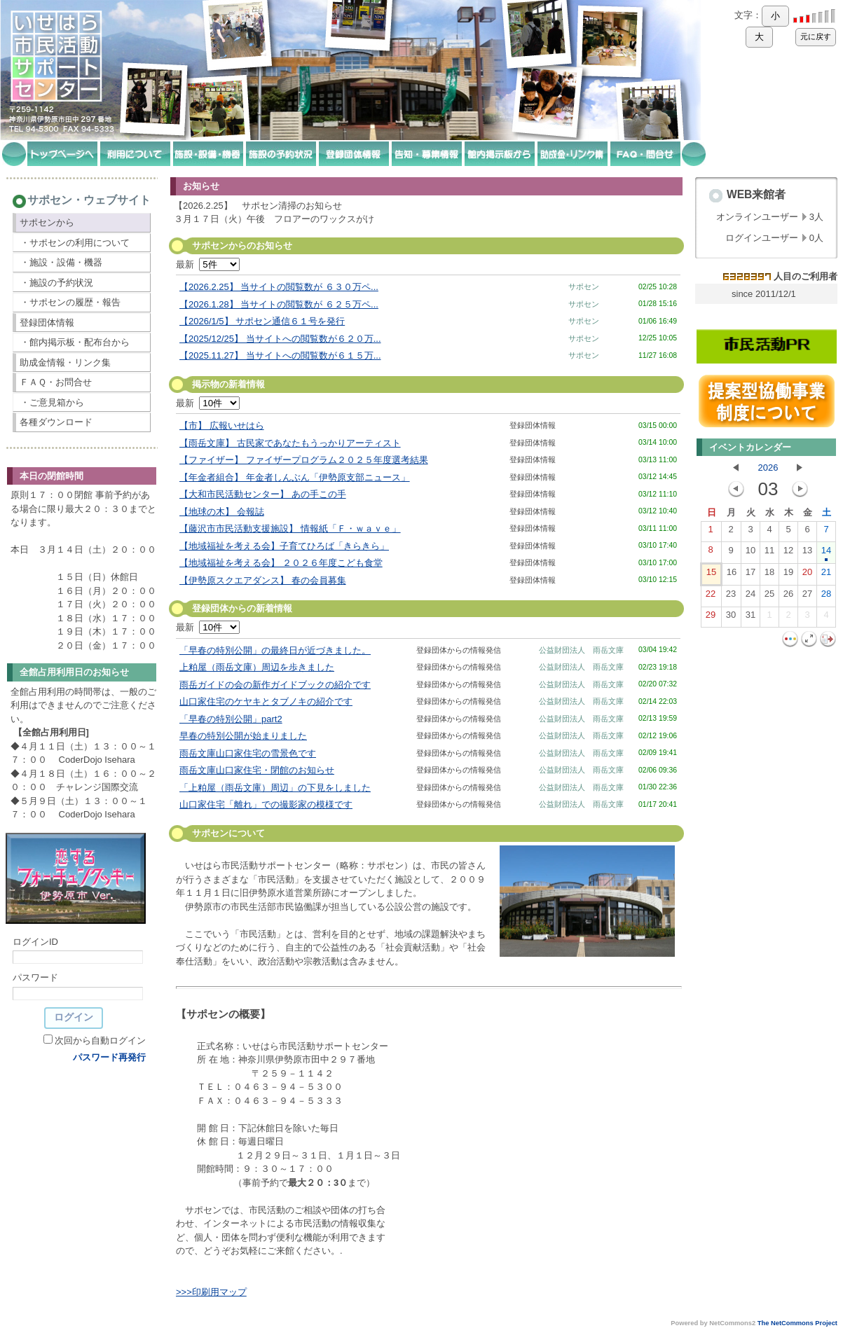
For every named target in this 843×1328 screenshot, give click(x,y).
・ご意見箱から (52, 402)
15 (711, 575)
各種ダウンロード (56, 422)
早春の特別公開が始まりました (243, 736)
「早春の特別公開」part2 (230, 719)
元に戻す (815, 36)
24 (750, 596)
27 (807, 596)
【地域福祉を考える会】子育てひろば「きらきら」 (284, 546)
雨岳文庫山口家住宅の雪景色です (247, 753)
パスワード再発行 (109, 1057)
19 (788, 575)
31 (750, 617)
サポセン (583, 286)
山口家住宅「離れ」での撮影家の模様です (265, 804)
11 (769, 553)
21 (826, 575)
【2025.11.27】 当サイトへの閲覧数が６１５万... (280, 355)
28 (826, 596)
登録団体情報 (47, 322)
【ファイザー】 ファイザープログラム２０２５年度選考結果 (303, 460)
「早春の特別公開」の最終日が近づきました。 (275, 650)
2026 (768, 467)
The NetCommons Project (797, 1323)
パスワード (35, 977)
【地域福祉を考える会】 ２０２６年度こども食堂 (281, 563)
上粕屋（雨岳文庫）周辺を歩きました (256, 667)
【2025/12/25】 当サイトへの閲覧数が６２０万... (280, 338)
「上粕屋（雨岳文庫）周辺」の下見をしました (275, 787)
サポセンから (47, 222)
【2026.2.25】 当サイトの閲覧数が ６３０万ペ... (278, 287)
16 (731, 575)
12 (788, 553)
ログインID (35, 941)
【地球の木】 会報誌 (221, 511)
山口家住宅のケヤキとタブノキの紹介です (265, 701)
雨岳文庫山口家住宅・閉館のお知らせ (256, 770)
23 (731, 596)
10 (750, 553)
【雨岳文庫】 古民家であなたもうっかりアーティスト (290, 443)
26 (788, 596)
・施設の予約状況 (56, 282)
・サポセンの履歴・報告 (70, 302)
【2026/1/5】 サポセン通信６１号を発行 (262, 321)
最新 (208, 264)
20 (807, 575)
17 (750, 575)
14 (826, 553)
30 (731, 617)
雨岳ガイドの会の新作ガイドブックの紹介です (275, 684)
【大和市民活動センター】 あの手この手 (262, 494)
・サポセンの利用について (75, 242)
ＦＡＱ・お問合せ (56, 382)
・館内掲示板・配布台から (75, 342)
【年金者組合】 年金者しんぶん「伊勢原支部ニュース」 (294, 477)
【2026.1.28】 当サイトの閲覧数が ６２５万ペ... (278, 304)
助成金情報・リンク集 (65, 362)
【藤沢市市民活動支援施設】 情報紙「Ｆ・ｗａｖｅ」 (290, 528)
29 (710, 617)
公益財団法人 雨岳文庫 (581, 650)
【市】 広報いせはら (221, 425)
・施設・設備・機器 (61, 262)
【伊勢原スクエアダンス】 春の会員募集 (262, 580)
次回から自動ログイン (100, 1040)
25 (769, 596)
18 (769, 575)
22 (710, 596)
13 (807, 553)
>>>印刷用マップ (211, 1292)
